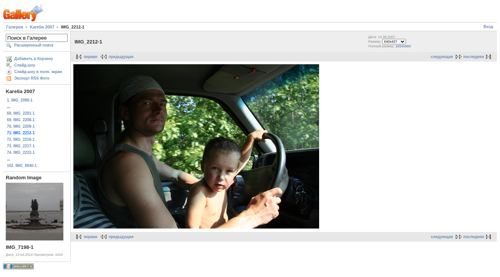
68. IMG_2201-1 (21, 113)
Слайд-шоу (24, 65)
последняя (474, 57)
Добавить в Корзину (33, 59)
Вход (488, 27)
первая (90, 57)
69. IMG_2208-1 (21, 120)
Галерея (14, 27)
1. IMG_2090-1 (20, 100)
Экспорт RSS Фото (32, 78)
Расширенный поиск (33, 45)
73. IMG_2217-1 (21, 146)
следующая (442, 57)
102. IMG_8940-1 (22, 166)
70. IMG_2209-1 (21, 126)
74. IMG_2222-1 (21, 152)
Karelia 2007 (42, 27)
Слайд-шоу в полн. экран (38, 72)
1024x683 (403, 46)
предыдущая (121, 57)
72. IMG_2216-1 (21, 139)
